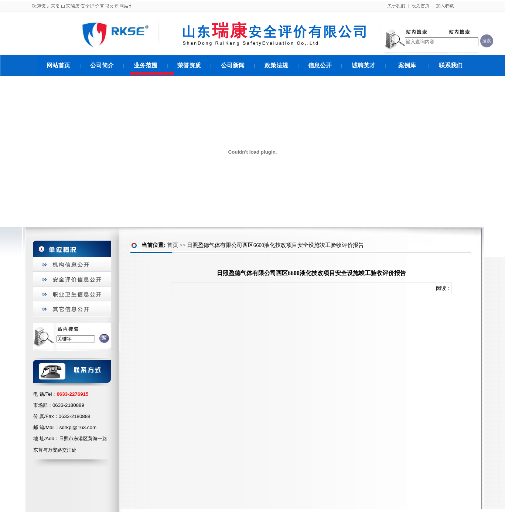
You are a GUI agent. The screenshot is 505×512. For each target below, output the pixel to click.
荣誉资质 (189, 65)
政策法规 (276, 65)
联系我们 (451, 65)
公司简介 (102, 65)
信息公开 (320, 65)
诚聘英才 (363, 65)
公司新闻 (233, 65)
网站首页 (58, 65)
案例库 (407, 65)
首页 (172, 245)
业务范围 (145, 65)
